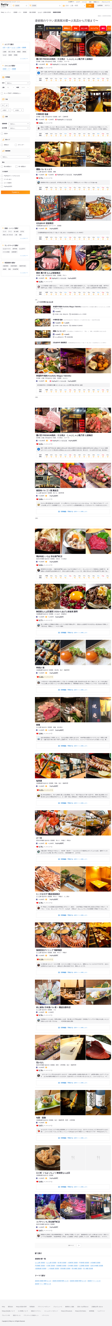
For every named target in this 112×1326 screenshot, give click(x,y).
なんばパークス (6, 248)
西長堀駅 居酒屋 (65, 1268)
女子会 (22, 231)
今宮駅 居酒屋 (50, 1265)
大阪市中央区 (22, 265)
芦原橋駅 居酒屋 (40, 1265)
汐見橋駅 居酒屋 (95, 1262)
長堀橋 (15, 55)
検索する (16, 192)
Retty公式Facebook (66, 1311)
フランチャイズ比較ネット (31, 1315)
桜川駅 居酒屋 (62, 1262)
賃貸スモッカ (16, 1315)
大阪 (8, 47)
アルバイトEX (6, 1315)
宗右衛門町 (15, 269)
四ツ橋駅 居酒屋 (88, 1268)
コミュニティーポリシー (51, 1311)
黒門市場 (15, 248)
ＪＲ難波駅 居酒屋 (53, 1268)
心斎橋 (4, 51)
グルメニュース (106, 2)
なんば (4, 55)
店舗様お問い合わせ (97, 1306)
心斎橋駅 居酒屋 (84, 1265)
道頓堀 (10, 55)
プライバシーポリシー (44, 1306)
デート (10, 231)
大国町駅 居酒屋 (73, 1262)
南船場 (18, 51)
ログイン (107, 5)
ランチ (4, 231)
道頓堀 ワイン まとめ (94, 1281)
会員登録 (100, 5)
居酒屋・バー (6, 69)
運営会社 (10, 1306)
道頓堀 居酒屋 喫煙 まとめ (43, 1281)
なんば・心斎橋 (15, 47)
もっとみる (23, 58)
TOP (39, 27)
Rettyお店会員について (8, 1311)
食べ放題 (16, 231)
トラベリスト (45, 1315)
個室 (20, 234)
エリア (78, 2)
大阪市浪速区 (14, 265)
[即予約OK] (46, 79)
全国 (4, 47)
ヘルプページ (101, 1311)
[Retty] (4, 5)
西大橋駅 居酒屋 (77, 1268)
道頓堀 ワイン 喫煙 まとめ (43, 1284)
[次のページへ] (79, 1245)
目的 (90, 2)
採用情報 (91, 1311)
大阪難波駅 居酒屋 (40, 1268)
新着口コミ (96, 2)
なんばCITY (22, 248)
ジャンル (84, 2)
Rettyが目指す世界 (21, 1306)
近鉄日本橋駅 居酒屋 (96, 1265)
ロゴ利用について (23, 1311)
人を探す (70, 1)
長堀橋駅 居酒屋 (61, 1265)
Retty (3, 1306)
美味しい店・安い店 (8, 234)
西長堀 (24, 51)
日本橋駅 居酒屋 (73, 1265)
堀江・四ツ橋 (11, 51)
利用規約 (32, 1306)
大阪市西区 (5, 265)
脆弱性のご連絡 (69, 1306)
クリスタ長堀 (6, 251)
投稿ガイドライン (36, 1311)
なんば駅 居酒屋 (40, 1262)
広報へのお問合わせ (82, 1306)
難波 (9, 269)
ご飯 (16, 234)
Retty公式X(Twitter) (80, 1311)
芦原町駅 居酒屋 (84, 1262)
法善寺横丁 (14, 251)
